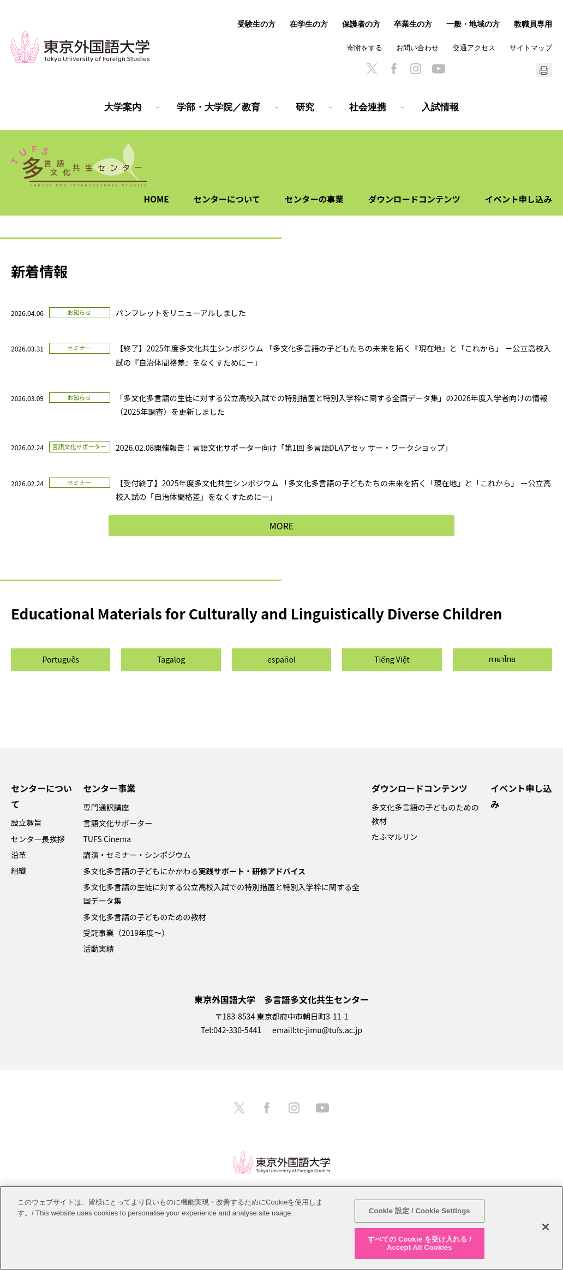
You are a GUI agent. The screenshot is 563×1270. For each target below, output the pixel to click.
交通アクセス (474, 48)
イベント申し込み (517, 198)
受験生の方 (256, 24)
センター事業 (109, 788)
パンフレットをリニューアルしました (181, 312)
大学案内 (122, 107)
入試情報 (440, 107)
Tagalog (171, 659)
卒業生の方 (413, 24)
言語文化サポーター (117, 823)
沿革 (18, 854)
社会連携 (367, 107)
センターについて (216, 198)
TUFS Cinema (107, 838)
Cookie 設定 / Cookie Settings (419, 1211)
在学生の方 (309, 24)
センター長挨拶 (38, 838)
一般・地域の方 (473, 24)
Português (61, 659)
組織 (18, 870)
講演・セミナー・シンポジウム (136, 854)
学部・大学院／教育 (218, 107)
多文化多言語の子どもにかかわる (194, 871)
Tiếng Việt (392, 659)
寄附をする (364, 48)
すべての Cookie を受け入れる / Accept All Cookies (419, 1243)
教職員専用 (533, 24)
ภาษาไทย (502, 659)
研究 (305, 107)
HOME (144, 198)
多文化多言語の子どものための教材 (144, 916)
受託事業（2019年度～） (126, 932)
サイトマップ (531, 48)
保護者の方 (361, 24)
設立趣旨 (26, 822)
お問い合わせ (417, 48)
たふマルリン (394, 836)
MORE (281, 525)
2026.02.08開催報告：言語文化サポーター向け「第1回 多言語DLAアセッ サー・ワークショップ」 (284, 447)
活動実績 (98, 948)
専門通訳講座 (106, 807)
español (281, 659)
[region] (281, 1228)
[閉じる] (546, 1227)
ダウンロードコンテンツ (410, 198)
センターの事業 (306, 198)
